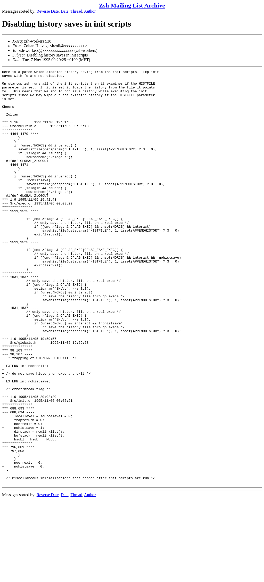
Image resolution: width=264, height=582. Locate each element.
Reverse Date (48, 11)
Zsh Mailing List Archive (132, 5)
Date (65, 11)
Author (90, 11)
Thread (76, 11)
